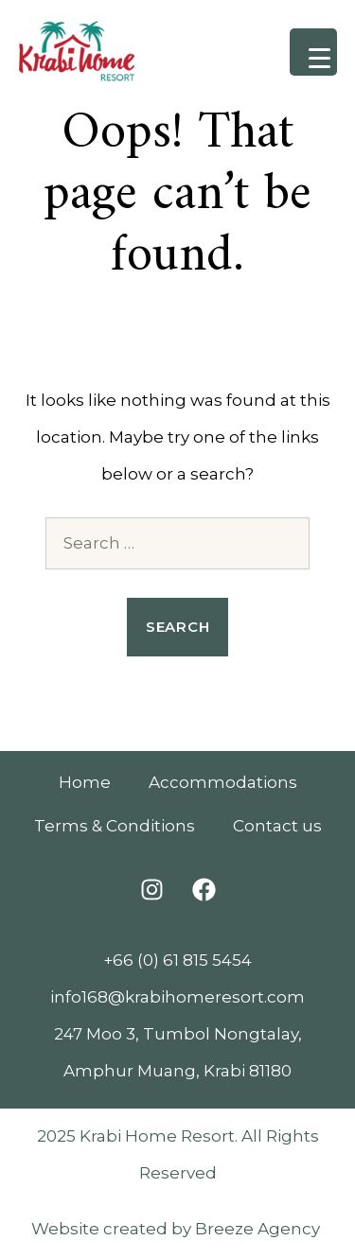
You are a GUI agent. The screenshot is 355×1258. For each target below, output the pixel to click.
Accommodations (223, 782)
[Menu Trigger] (313, 52)
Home (85, 782)
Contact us (277, 825)
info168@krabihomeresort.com (177, 996)
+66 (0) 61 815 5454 (177, 960)
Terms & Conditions (114, 825)
